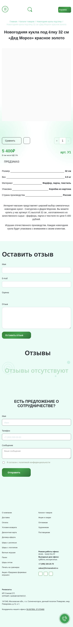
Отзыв (5, 304)
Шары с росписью (9, 543)
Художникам (44, 527)
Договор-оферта (8, 537)
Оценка (5, 292)
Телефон (6, 430)
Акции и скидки (45, 517)
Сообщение (7, 445)
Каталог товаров (45, 513)
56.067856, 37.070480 (35, 609)
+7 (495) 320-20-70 (46, 564)
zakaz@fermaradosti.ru (48, 568)
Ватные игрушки (8, 552)
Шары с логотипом (9, 547)
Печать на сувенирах (10, 567)
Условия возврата (9, 527)
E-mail (5, 278)
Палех (4, 557)
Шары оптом (7, 562)
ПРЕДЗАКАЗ (11, 161)
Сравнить (10, 140)
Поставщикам (44, 532)
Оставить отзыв (14, 335)
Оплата (5, 522)
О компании (7, 513)
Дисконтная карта (9, 532)
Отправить (14, 472)
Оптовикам (43, 522)
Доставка (6, 517)
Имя (4, 264)
